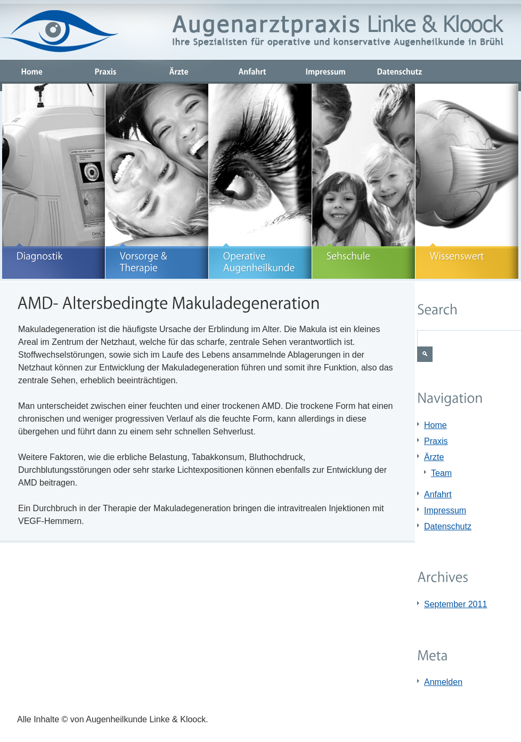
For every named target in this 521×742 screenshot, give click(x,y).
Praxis (435, 441)
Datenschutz (447, 526)
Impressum (445, 510)
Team (441, 473)
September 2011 (455, 604)
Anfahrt (438, 494)
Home (435, 425)
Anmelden (443, 682)
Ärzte (434, 457)
